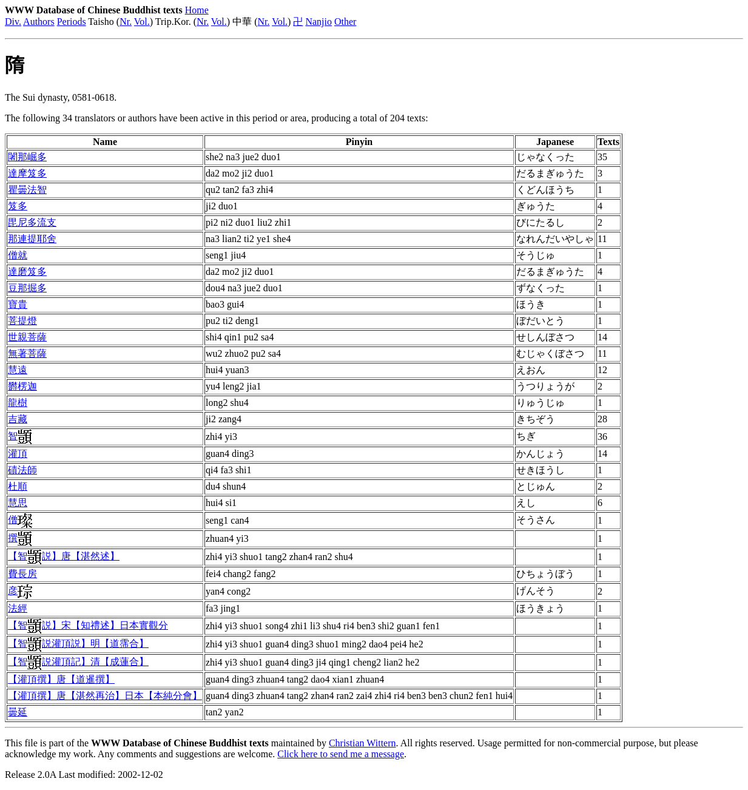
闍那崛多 (27, 157)
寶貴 (17, 304)
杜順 (17, 486)
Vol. (142, 21)
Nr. (126, 21)
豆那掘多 (27, 288)
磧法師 (22, 470)
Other (345, 21)
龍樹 (17, 402)
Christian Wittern (362, 743)
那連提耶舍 (32, 239)
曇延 (17, 712)
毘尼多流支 (32, 222)
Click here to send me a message (340, 754)
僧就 (17, 255)
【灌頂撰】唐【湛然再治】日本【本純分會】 (105, 695)
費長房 (22, 574)
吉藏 (17, 419)
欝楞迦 (22, 386)
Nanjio (318, 21)
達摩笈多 (27, 173)
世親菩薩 (27, 337)
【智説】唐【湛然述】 (64, 556)
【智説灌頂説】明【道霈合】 (78, 643)
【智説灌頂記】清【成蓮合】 (78, 662)
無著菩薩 (27, 353)
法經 (17, 608)
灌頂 (17, 453)
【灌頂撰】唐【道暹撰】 (61, 679)
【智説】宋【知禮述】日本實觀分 (88, 625)
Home (197, 10)
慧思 (17, 503)
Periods (71, 21)
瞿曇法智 (27, 189)
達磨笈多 (27, 271)
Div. (13, 21)
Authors (39, 21)
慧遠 (17, 370)
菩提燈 (22, 321)
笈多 (17, 206)
